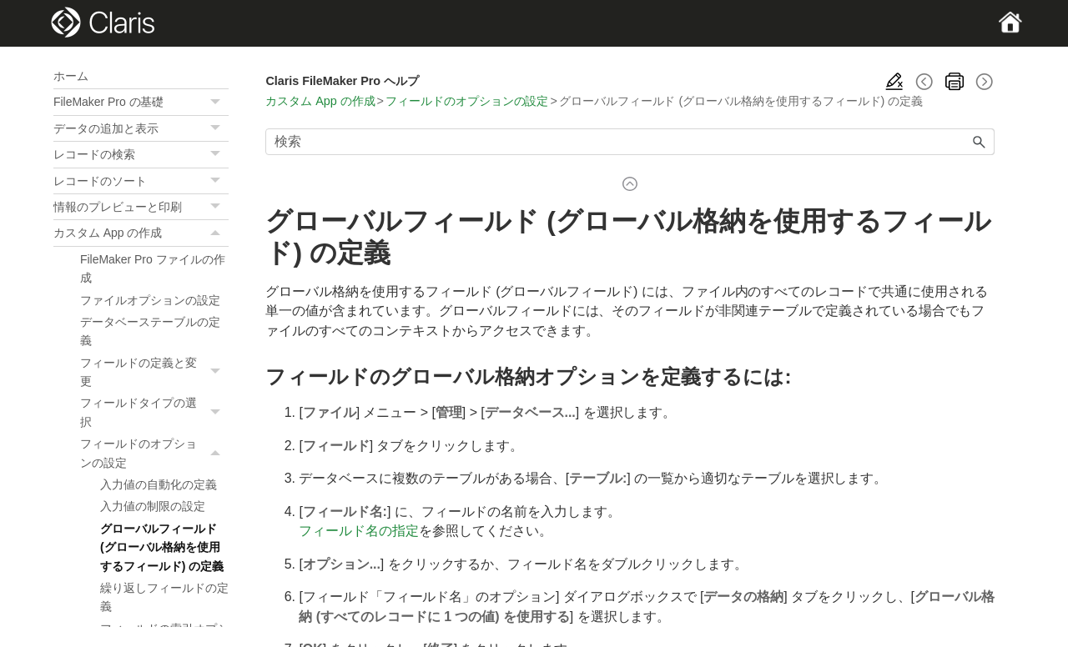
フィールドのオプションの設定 (154, 453)
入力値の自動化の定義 (158, 484)
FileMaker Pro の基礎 (141, 101)
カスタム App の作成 (141, 232)
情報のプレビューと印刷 (141, 206)
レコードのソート (141, 180)
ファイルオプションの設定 (150, 300)
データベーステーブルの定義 (150, 331)
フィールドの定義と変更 (154, 372)
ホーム (70, 76)
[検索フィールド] (630, 141)
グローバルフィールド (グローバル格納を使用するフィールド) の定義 (162, 547)
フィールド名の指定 (359, 531)
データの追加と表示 (141, 128)
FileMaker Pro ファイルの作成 (152, 268)
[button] (217, 101)
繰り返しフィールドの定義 (164, 597)
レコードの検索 (141, 154)
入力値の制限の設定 (152, 506)
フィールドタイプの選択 (154, 412)
